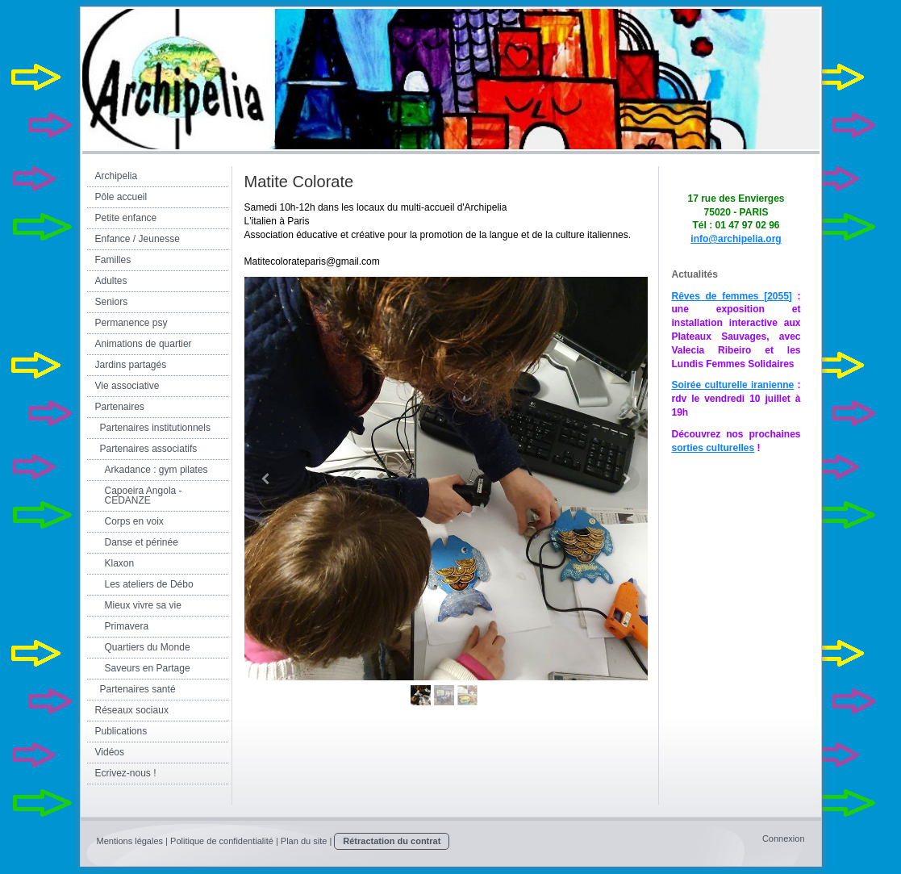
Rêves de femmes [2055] (732, 296)
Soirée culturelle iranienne (733, 385)
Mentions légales (130, 841)
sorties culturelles (713, 448)
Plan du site (304, 841)
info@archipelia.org (735, 239)
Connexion (783, 838)
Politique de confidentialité (221, 841)
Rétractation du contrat (391, 841)
